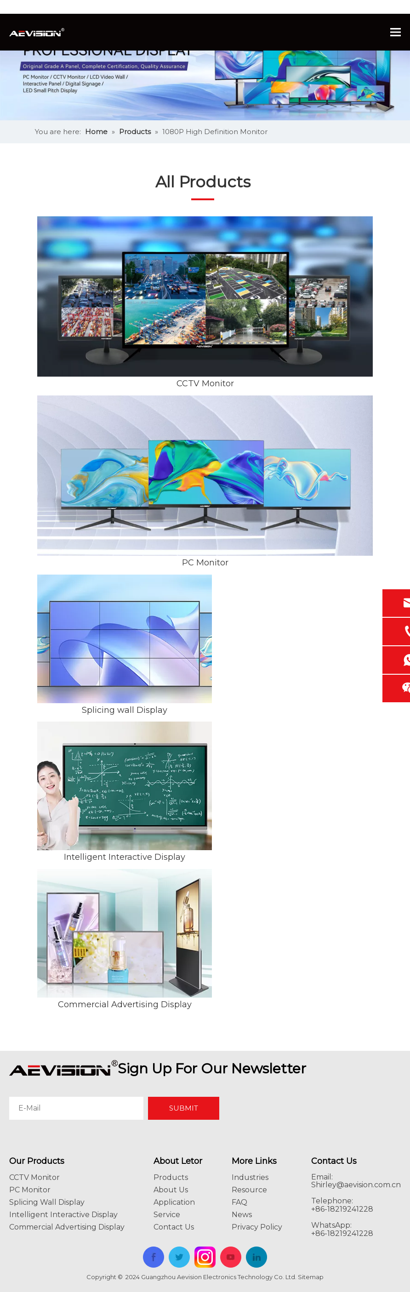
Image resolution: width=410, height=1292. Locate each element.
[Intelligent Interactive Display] (124, 786)
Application (174, 1202)
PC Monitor (205, 563)
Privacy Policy (257, 1227)
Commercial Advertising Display (125, 1004)
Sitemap (311, 1277)
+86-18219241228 (342, 1233)
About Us (171, 1189)
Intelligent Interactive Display (124, 857)
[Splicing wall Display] (124, 639)
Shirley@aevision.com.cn (356, 1184)
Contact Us (174, 1227)
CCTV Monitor (205, 383)
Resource (249, 1189)
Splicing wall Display (124, 710)
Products (171, 1177)
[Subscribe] (183, 1108)
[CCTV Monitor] (205, 296)
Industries (250, 1177)
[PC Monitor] (205, 475)
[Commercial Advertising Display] (124, 933)
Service (167, 1214)
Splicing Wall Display (47, 1202)
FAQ (239, 1202)
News (242, 1214)
